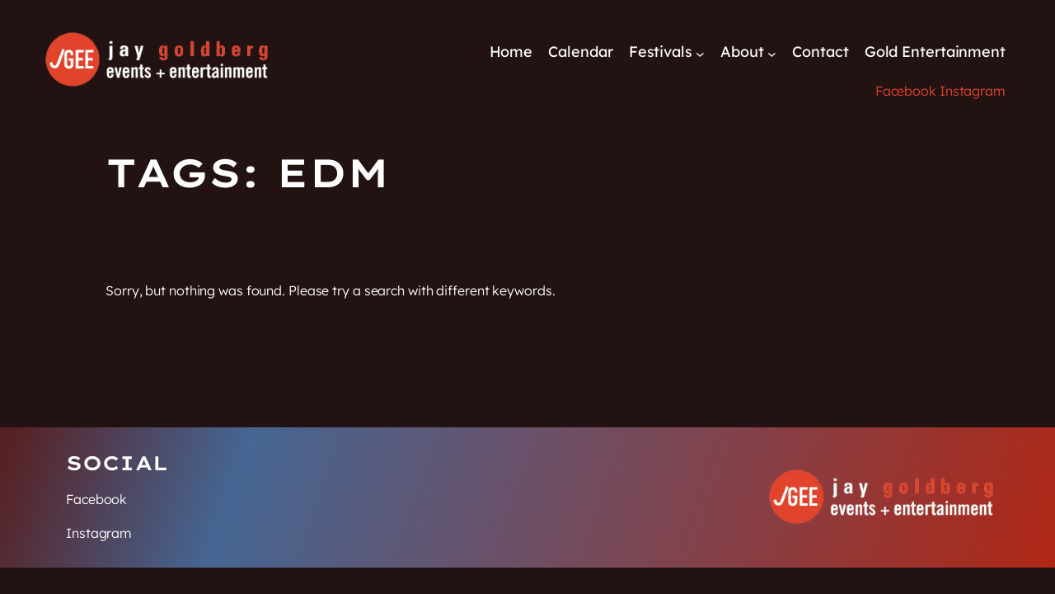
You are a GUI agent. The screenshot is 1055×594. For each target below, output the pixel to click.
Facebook (905, 90)
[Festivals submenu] (700, 53)
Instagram (973, 90)
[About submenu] (771, 53)
